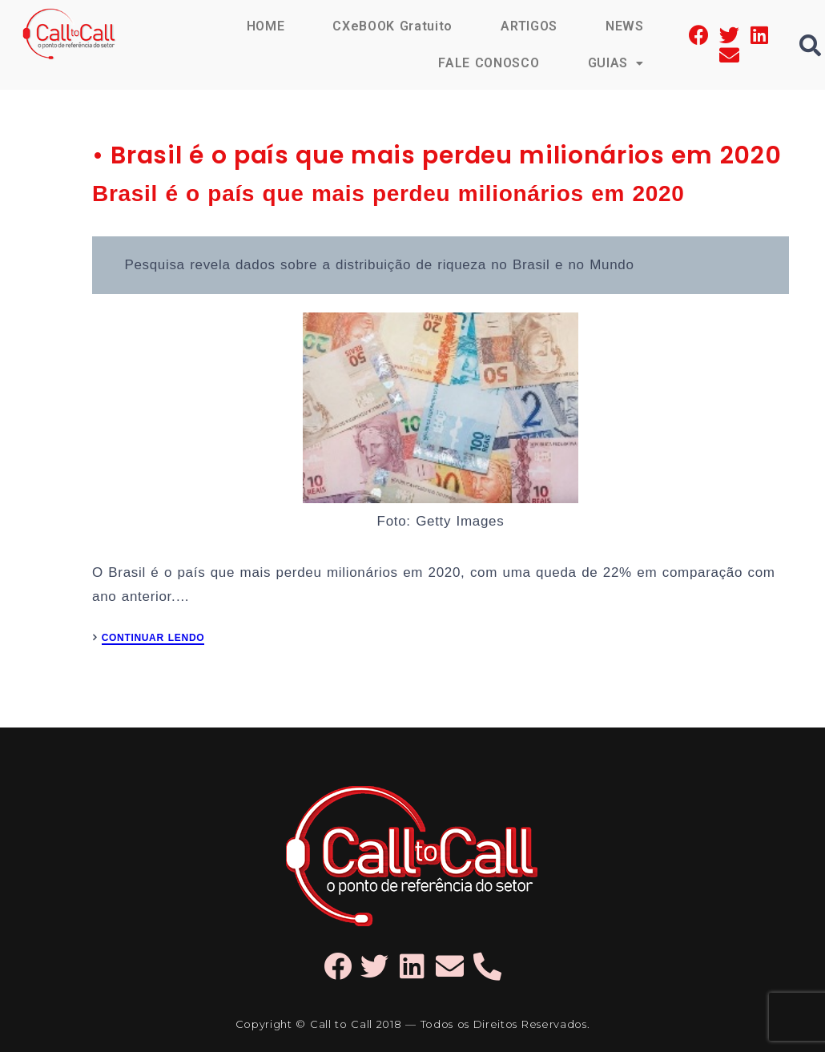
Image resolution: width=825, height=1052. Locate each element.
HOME (266, 26)
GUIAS (616, 63)
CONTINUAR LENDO (153, 638)
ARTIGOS (529, 26)
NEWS (625, 26)
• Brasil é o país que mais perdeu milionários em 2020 (436, 155)
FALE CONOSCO (488, 63)
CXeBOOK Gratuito (392, 26)
